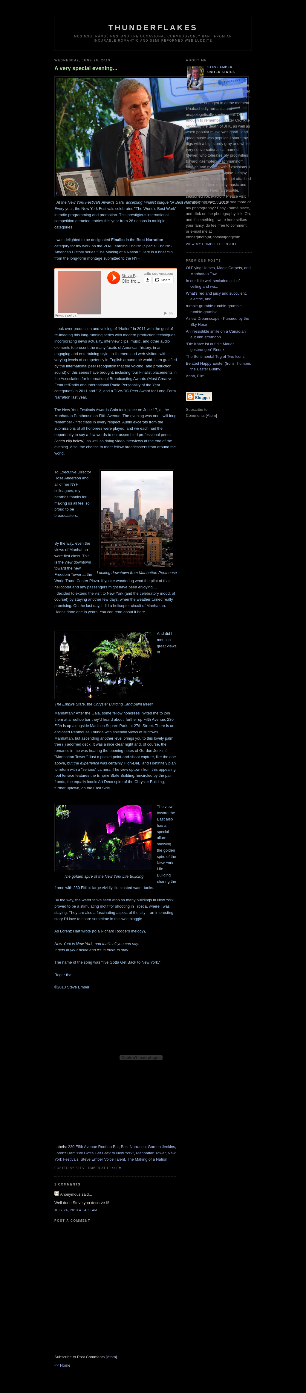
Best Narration (150, 239)
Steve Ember (219, 67)
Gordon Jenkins (161, 1146)
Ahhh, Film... (197, 376)
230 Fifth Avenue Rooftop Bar (93, 1146)
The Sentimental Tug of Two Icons (215, 356)
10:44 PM (114, 1168)
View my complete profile (212, 244)
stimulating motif (94, 906)
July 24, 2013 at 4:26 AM (75, 1210)
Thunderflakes (153, 27)
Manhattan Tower (151, 1153)
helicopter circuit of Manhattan (139, 605)
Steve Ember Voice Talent (103, 1159)
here (141, 612)
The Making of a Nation (147, 1159)
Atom (111, 1357)
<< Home (62, 1365)
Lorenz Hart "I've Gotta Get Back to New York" (94, 1153)
